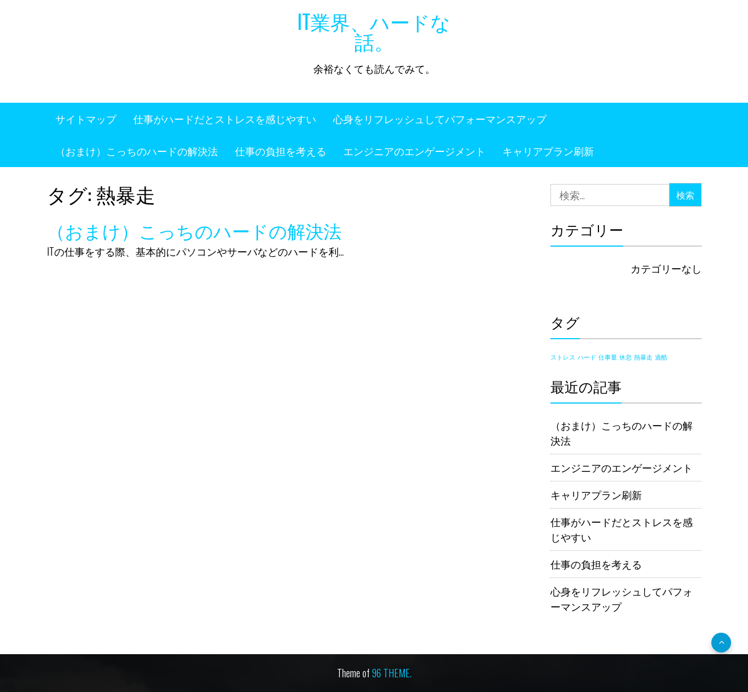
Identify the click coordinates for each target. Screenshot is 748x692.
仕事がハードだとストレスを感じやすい (224, 118)
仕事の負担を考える (280, 150)
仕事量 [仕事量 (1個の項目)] (607, 356)
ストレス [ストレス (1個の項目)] (562, 356)
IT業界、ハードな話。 (374, 30)
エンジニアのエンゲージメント (414, 150)
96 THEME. (392, 672)
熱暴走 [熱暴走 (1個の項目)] (643, 356)
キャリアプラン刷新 (548, 150)
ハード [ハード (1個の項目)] (587, 356)
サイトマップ (85, 118)
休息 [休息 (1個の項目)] (625, 356)
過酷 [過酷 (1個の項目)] (661, 356)
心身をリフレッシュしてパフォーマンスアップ (439, 118)
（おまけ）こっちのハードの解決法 (136, 150)
